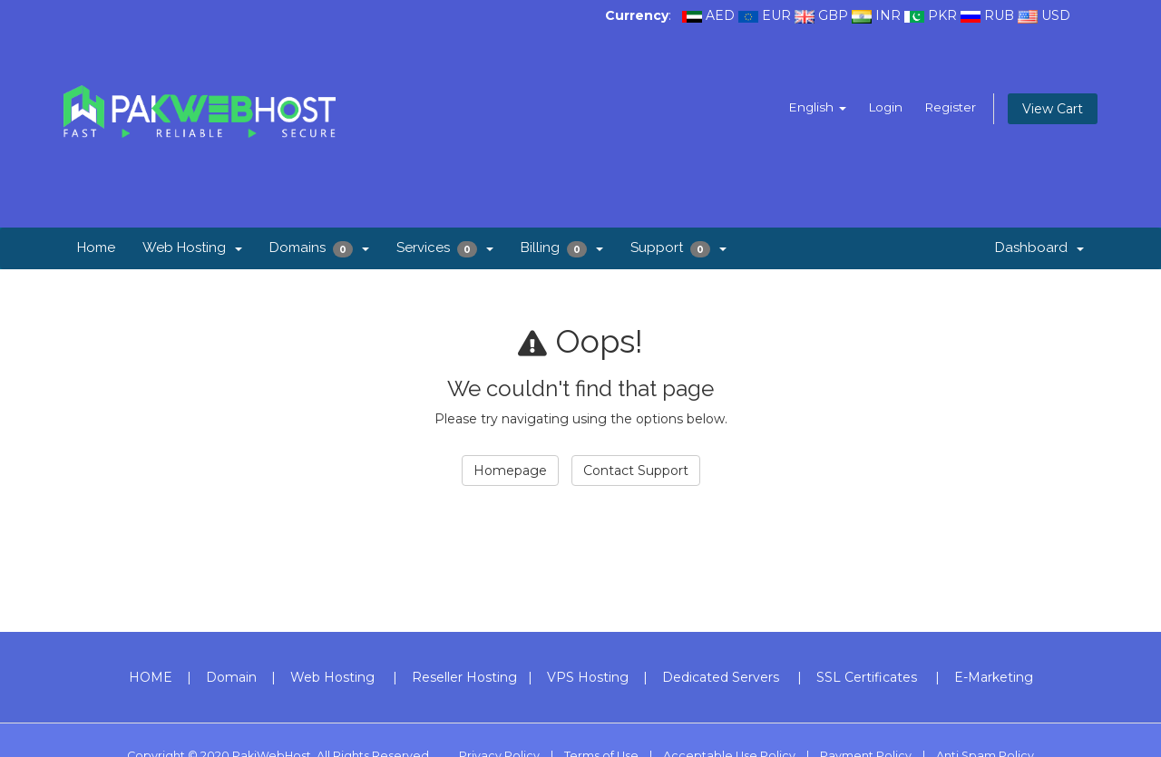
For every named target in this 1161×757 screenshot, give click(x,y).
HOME (150, 677)
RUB (999, 15)
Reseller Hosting (464, 677)
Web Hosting (192, 247)
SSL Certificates (866, 677)
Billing (562, 248)
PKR (942, 15)
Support (678, 248)
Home (96, 247)
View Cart (1052, 109)
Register (949, 107)
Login (881, 107)
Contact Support (635, 470)
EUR (776, 15)
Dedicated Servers (720, 677)
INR (888, 15)
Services (444, 248)
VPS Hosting (588, 677)
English (812, 107)
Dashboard (1039, 247)
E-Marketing (993, 677)
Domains (319, 248)
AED (720, 15)
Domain (231, 677)
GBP (833, 15)
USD (1055, 15)
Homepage (510, 470)
